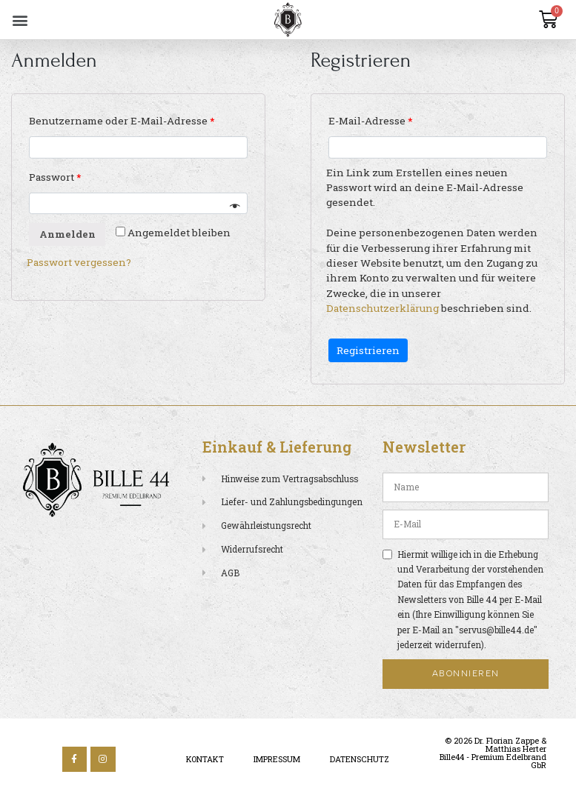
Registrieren (368, 350)
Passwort (55, 177)
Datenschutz (359, 759)
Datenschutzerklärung (382, 308)
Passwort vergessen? (79, 262)
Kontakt (205, 759)
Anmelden (67, 234)
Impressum (277, 759)
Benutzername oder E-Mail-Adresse (121, 120)
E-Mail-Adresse (370, 120)
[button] (19, 19)
